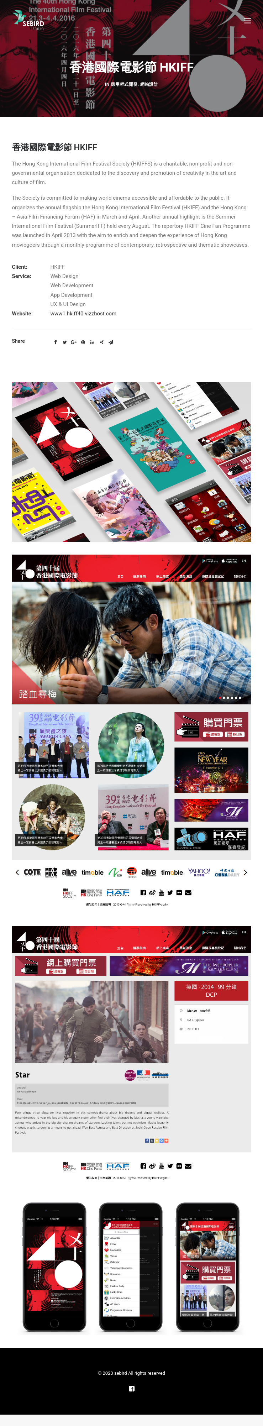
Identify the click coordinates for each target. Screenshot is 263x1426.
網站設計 (149, 382)
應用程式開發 (124, 382)
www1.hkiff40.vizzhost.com (84, 910)
